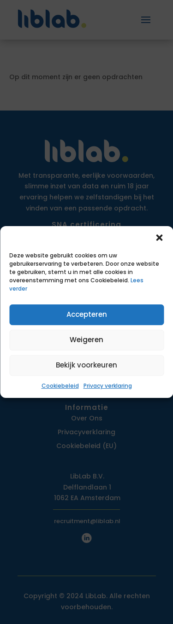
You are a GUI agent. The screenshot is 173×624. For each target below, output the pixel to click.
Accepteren (86, 314)
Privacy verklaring (108, 386)
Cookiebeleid (60, 386)
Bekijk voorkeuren (86, 365)
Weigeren (86, 339)
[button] (159, 237)
